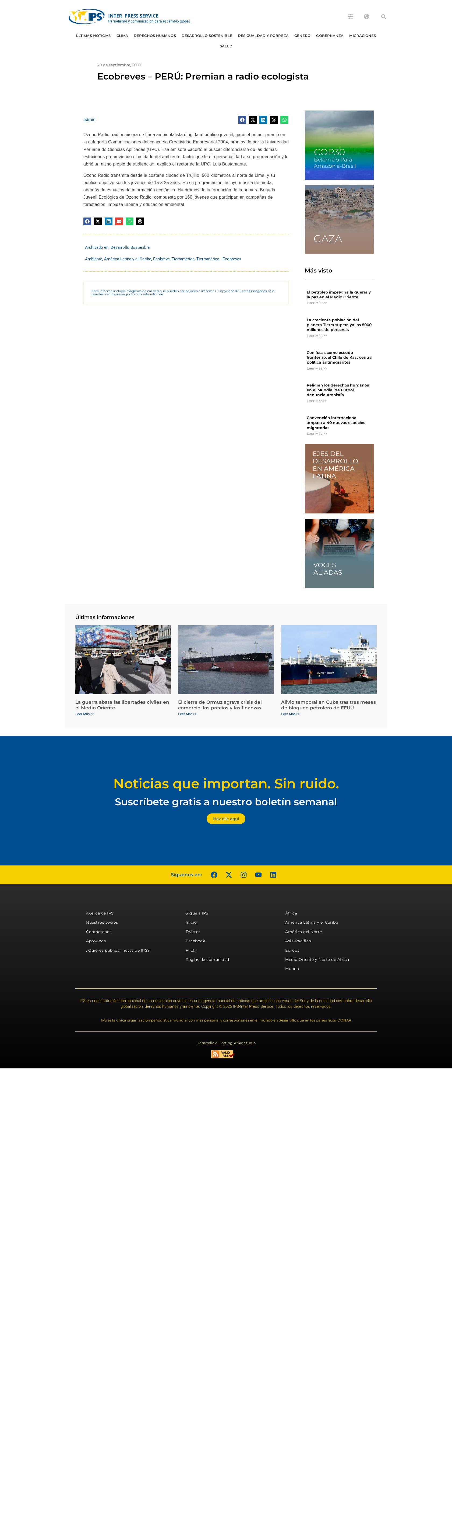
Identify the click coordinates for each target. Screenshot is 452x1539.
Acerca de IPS (100, 913)
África (291, 913)
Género (302, 35)
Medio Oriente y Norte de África (317, 959)
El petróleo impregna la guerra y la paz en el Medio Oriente (339, 294)
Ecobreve (161, 259)
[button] (384, 17)
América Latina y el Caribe (127, 259)
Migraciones (362, 35)
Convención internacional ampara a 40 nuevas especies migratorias (336, 422)
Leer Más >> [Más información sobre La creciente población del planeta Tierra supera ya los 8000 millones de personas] (317, 335)
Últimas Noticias (93, 35)
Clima (122, 35)
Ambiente (93, 259)
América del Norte (303, 931)
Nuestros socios (102, 922)
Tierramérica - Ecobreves (218, 259)
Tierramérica (183, 259)
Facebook (195, 940)
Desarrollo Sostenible (207, 35)
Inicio (191, 922)
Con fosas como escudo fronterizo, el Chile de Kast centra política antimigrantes (339, 357)
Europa (292, 950)
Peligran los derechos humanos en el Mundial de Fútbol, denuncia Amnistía (338, 390)
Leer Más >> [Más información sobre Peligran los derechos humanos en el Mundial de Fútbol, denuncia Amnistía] (317, 401)
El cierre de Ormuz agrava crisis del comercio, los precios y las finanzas (220, 704)
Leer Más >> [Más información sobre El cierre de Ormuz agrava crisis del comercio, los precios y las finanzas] (187, 714)
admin (89, 119)
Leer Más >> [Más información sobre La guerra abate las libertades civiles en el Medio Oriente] (84, 714)
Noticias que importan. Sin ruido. (226, 783)
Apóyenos (96, 940)
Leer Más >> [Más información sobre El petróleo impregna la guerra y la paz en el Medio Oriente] (317, 303)
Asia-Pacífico (298, 940)
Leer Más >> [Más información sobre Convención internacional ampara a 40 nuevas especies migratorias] (317, 433)
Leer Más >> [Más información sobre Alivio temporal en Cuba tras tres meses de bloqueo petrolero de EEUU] (290, 714)
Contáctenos (99, 931)
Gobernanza (330, 35)
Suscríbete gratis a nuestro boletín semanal (226, 802)
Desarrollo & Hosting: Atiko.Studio (226, 1043)
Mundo (292, 968)
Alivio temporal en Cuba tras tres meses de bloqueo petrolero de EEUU (328, 704)
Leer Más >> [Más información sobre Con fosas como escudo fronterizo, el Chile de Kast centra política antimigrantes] (317, 368)
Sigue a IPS (197, 913)
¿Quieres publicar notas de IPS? (118, 950)
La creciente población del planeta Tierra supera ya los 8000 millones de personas (339, 325)
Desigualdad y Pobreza (263, 35)
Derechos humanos (155, 35)
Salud (226, 46)
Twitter (193, 931)
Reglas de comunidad (207, 959)
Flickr (191, 950)
